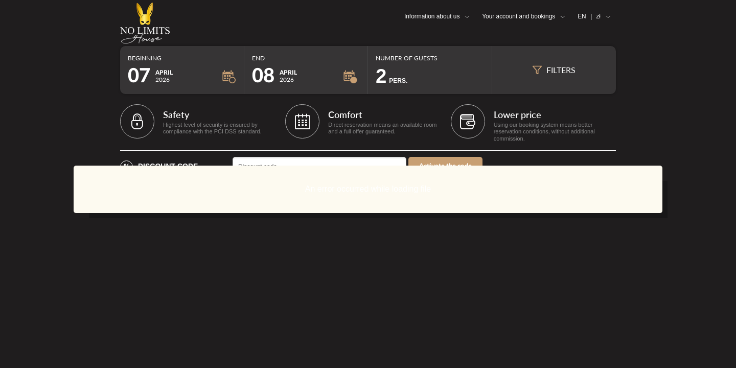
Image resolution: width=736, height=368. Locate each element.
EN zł (589, 16)
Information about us (431, 16)
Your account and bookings (518, 16)
